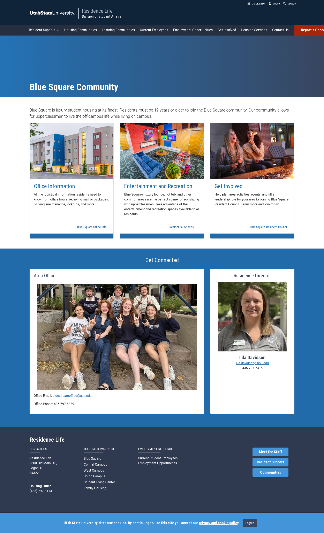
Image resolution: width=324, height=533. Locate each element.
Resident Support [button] (44, 30)
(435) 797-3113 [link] (41, 491)
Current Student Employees (158, 458)
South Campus (94, 476)
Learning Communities (118, 30)
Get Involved (227, 30)
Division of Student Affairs (101, 16)
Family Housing (95, 488)
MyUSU (274, 3)
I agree (249, 523)
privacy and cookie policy (218, 523)
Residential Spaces (181, 227)
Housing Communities (80, 30)
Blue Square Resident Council (268, 227)
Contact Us (280, 30)
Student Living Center (99, 482)
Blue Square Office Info (92, 227)
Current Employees (154, 30)
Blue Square (92, 458)
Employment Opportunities (193, 30)
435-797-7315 (252, 368)
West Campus (94, 470)
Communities (270, 472)
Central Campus (95, 464)
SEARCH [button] (289, 3)
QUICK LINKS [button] (256, 3)
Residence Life (97, 11)
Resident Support (270, 462)
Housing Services (254, 30)
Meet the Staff (270, 452)
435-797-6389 (64, 404)
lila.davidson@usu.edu (252, 363)
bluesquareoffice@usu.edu (72, 396)
